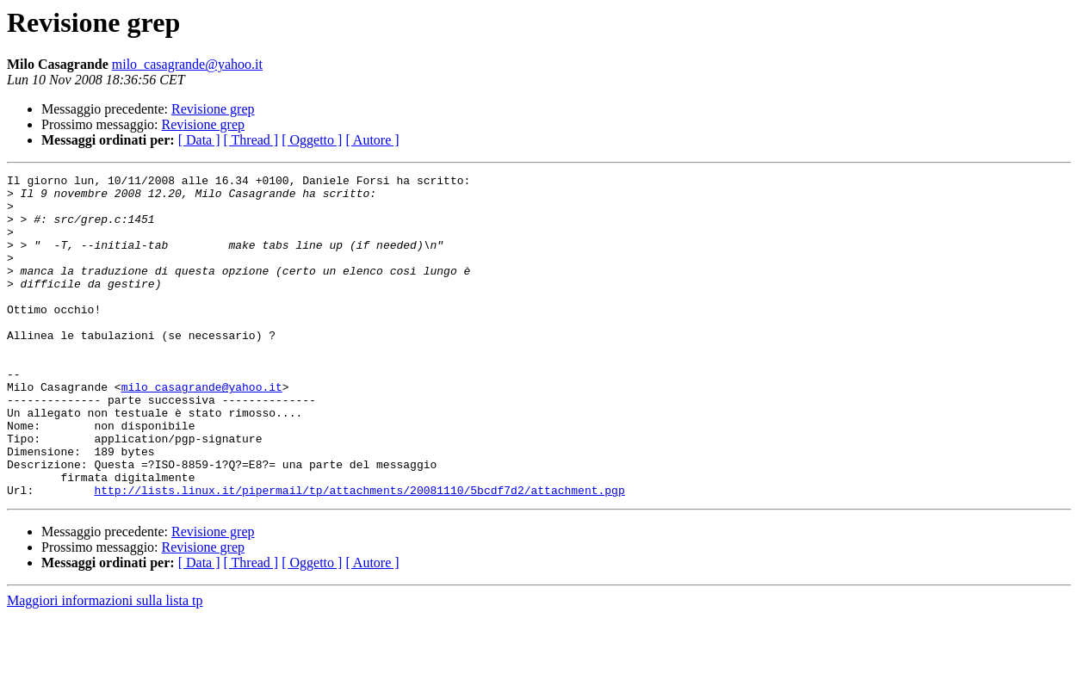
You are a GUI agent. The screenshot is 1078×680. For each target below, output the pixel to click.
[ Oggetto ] (312, 140)
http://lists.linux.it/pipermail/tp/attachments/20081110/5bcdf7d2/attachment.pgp (359, 554)
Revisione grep (212, 109)
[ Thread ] (251, 140)
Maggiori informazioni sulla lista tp (105, 665)
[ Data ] (199, 140)
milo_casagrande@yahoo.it (187, 64)
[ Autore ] (372, 140)
